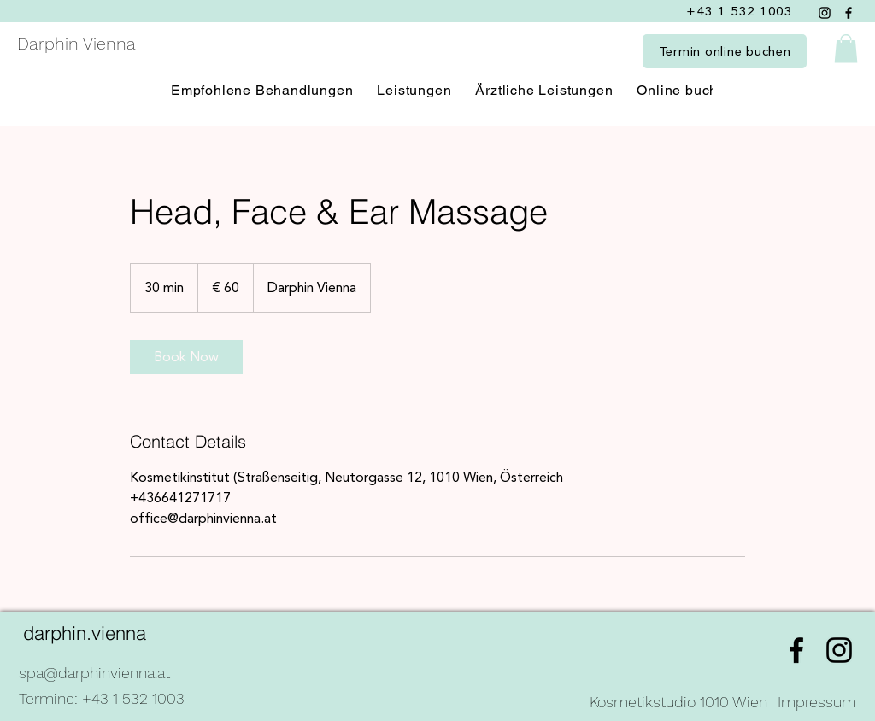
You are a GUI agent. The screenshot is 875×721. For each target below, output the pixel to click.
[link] (186, 357)
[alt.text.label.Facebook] (796, 650)
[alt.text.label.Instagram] (839, 650)
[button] (846, 48)
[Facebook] (848, 13)
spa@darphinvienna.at (94, 673)
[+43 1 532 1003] (741, 11)
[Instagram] (824, 13)
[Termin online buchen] (725, 51)
